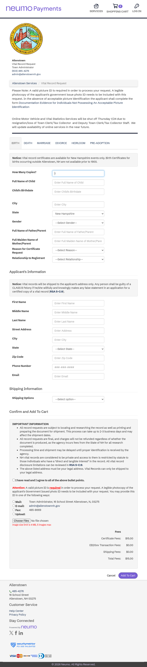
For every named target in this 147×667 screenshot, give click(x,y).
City (14, 203)
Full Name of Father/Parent (29, 230)
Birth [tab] (16, 143)
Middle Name (20, 311)
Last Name (19, 320)
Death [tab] (28, 143)
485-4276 (18, 591)
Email (15, 375)
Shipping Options (23, 398)
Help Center (16, 611)
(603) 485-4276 (20, 70)
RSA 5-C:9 (56, 291)
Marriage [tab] (44, 143)
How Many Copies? (24, 172)
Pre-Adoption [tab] (100, 143)
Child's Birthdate (22, 190)
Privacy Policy (17, 614)
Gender (17, 221)
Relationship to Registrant (28, 258)
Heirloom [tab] (78, 143)
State (15, 212)
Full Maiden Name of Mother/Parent (25, 241)
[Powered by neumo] (23, 627)
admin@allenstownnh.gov (26, 74)
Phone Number (21, 366)
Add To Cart (128, 575)
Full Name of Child (23, 181)
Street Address (21, 329)
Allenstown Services (24, 83)
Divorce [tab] (61, 143)
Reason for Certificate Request (26, 250)
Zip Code (17, 356)
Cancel (111, 575)
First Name (19, 302)
